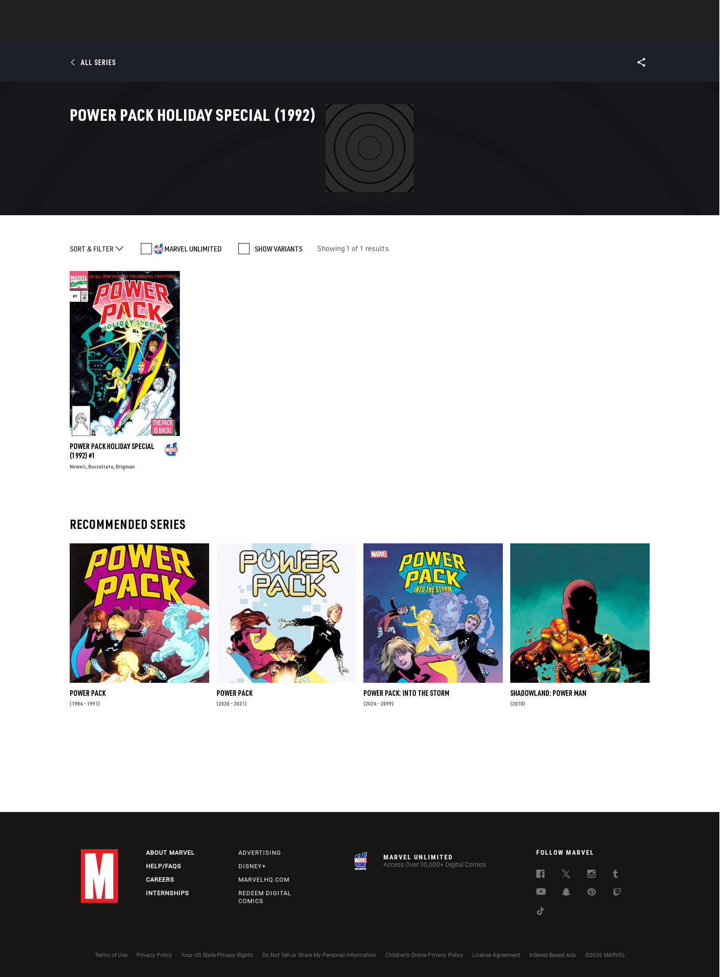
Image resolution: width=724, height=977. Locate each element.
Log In (115, 12)
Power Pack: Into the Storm (406, 767)
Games (427, 33)
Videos (463, 33)
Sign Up (145, 12)
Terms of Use (111, 955)
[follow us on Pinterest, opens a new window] (591, 893)
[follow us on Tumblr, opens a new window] (615, 875)
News (221, 33)
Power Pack (87, 767)
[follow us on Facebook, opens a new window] (540, 875)
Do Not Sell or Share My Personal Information (319, 955)
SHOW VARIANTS (279, 323)
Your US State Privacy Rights (217, 955)
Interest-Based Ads (552, 955)
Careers (160, 879)
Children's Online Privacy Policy (424, 955)
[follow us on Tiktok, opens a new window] (540, 912)
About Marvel (170, 852)
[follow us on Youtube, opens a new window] (541, 892)
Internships (167, 893)
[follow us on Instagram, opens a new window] (591, 875)
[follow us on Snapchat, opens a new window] (566, 893)
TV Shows (387, 33)
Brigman (125, 541)
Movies (346, 33)
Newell (78, 541)
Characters (301, 33)
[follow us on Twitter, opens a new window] (566, 875)
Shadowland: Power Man (548, 767)
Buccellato (100, 541)
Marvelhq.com (264, 879)
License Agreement (496, 955)
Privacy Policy (154, 955)
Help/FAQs (163, 866)
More (497, 33)
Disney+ (252, 866)
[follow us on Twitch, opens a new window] (617, 893)
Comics (256, 33)
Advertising (259, 852)
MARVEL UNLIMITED (193, 323)
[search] (626, 12)
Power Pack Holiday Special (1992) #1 (112, 525)
